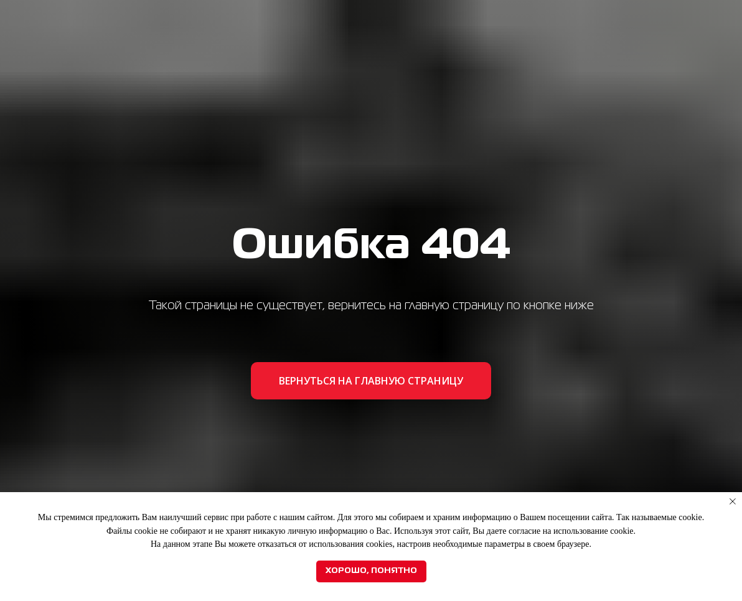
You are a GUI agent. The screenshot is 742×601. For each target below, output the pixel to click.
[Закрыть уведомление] (732, 501)
